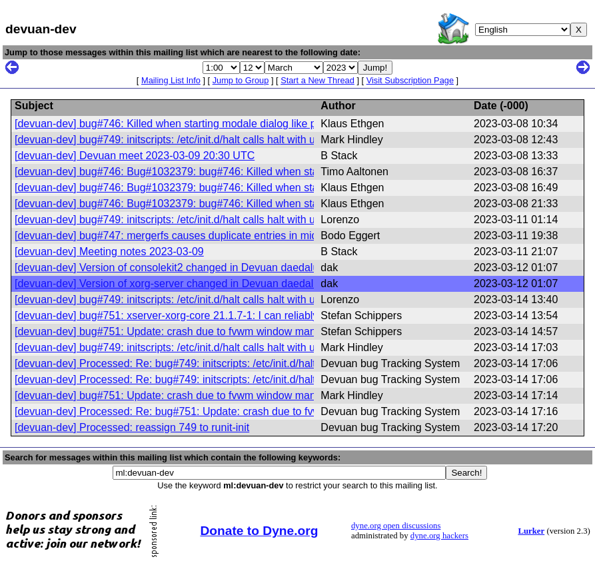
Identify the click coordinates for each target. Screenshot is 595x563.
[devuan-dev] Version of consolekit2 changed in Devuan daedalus (169, 267)
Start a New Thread (317, 80)
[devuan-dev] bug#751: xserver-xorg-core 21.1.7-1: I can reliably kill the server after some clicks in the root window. (286, 315)
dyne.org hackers (439, 535)
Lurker (531, 531)
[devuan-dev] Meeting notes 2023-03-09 (109, 251)
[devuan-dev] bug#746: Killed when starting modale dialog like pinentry (181, 123)
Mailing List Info (171, 80)
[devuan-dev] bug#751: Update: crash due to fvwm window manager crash (190, 331)
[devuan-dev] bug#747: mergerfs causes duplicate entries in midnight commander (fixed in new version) (259, 235)
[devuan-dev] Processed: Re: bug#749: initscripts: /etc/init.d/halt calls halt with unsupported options (248, 363)
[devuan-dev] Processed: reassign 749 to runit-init (132, 427)
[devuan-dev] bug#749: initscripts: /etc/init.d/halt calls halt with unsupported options (210, 139)
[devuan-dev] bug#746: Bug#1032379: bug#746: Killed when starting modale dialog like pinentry (241, 171)
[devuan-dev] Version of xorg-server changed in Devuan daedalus (169, 283)
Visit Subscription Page (410, 80)
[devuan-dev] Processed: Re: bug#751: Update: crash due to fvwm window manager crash (228, 411)
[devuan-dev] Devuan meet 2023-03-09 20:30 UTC (135, 155)
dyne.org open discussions (395, 525)
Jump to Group (241, 80)
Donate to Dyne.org (259, 531)
